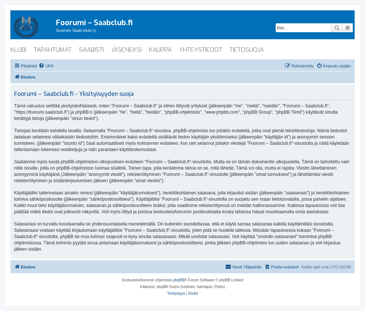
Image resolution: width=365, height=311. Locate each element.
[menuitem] (46, 65)
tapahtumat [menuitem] (53, 50)
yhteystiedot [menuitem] (200, 50)
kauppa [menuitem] (160, 50)
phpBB (178, 280)
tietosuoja (246, 50)
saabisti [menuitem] (91, 50)
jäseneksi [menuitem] (126, 50)
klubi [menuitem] (18, 50)
